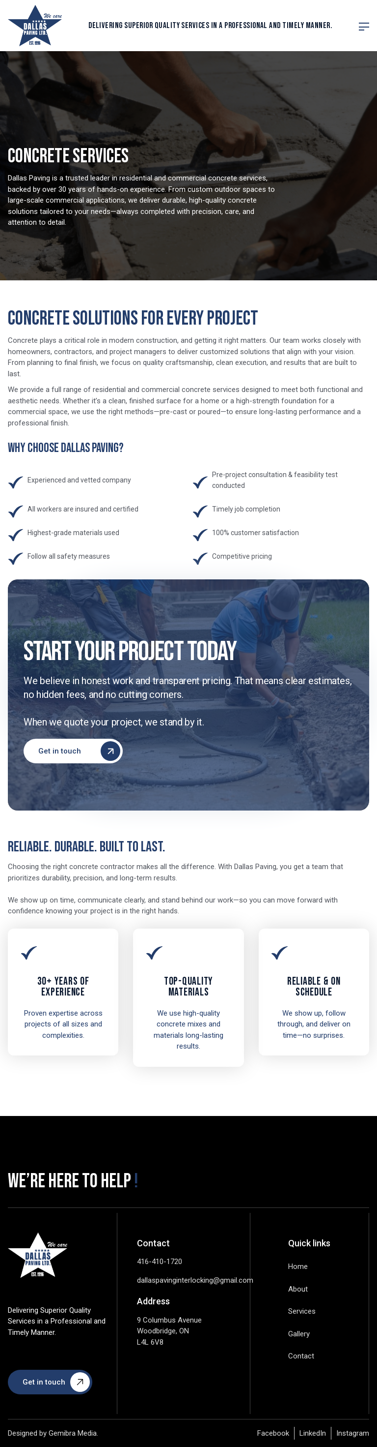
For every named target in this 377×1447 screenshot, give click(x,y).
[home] (35, 25)
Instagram (352, 1433)
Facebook (273, 1433)
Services (302, 1311)
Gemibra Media (73, 1433)
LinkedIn (312, 1433)
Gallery (299, 1333)
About (298, 1289)
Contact (301, 1356)
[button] (364, 25)
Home (298, 1266)
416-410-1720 (159, 1261)
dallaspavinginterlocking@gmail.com (195, 1280)
